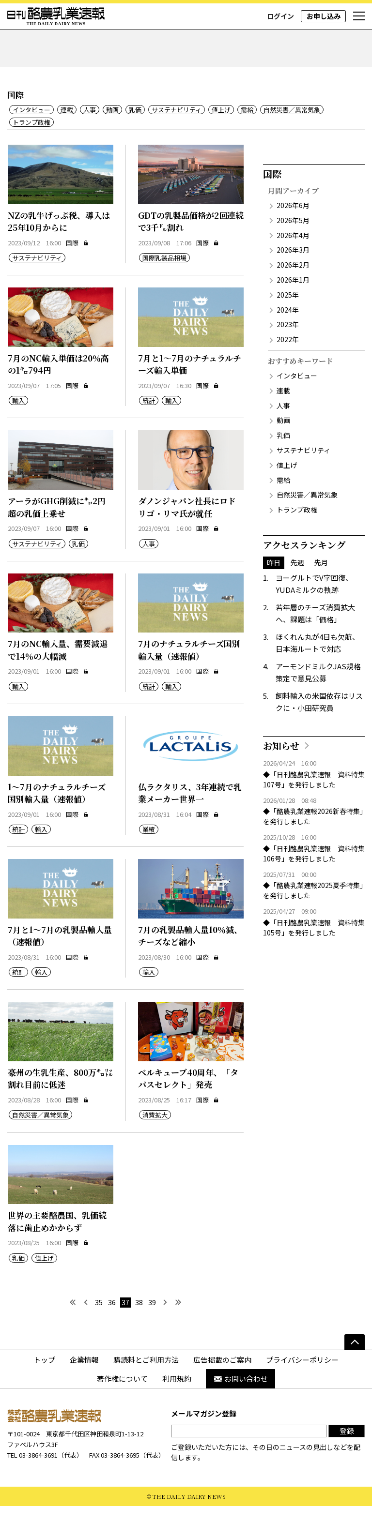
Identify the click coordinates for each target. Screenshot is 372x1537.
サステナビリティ (177, 141)
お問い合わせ (240, 1410)
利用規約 (176, 1410)
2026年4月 (293, 266)
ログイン (280, 16)
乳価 (135, 141)
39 (152, 1333)
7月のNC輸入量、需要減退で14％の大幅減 (58, 681)
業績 (148, 860)
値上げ (221, 141)
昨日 (273, 593)
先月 (321, 593)
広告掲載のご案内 (222, 1391)
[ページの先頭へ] (354, 1373)
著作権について (122, 1410)
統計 (148, 432)
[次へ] (165, 1333)
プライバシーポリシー (302, 1391)
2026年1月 (293, 311)
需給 (247, 141)
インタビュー (31, 141)
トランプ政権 (31, 153)
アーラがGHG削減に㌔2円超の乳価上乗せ (57, 538)
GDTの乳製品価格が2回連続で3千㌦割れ (191, 252)
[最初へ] (72, 1333)
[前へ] (85, 1333)
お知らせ (281, 776)
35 (99, 1333)
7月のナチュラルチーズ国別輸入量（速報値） (189, 681)
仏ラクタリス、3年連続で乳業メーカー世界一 (190, 824)
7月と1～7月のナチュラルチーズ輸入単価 (189, 395)
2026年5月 (293, 251)
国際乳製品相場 (164, 289)
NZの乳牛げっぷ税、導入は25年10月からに (59, 252)
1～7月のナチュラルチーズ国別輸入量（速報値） (57, 824)
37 (125, 1333)
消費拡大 (155, 1146)
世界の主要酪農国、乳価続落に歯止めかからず (57, 1252)
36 (112, 1333)
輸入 (18, 432)
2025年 (288, 326)
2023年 (288, 356)
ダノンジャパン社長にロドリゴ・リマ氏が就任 (187, 538)
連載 (67, 141)
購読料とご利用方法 (146, 1391)
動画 (112, 141)
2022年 (288, 371)
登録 (347, 1462)
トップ (44, 1391)
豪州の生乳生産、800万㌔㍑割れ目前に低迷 (60, 1109)
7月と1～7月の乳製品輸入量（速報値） (60, 966)
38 (139, 1333)
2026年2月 (293, 296)
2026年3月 (293, 281)
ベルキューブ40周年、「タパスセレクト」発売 (188, 1109)
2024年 (288, 341)
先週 (297, 593)
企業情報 (84, 1391)
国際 (77, 273)
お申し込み (324, 16)
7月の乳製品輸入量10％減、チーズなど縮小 (190, 966)
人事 (89, 141)
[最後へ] (178, 1333)
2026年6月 (293, 236)
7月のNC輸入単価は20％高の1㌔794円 (58, 395)
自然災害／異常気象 (292, 141)
